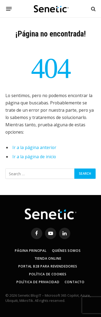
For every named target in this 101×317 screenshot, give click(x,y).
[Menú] (9, 9)
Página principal (30, 250)
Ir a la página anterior (34, 147)
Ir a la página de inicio (34, 157)
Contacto (75, 282)
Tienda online (47, 258)
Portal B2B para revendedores (47, 266)
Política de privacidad (37, 282)
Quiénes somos (66, 250)
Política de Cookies (48, 274)
